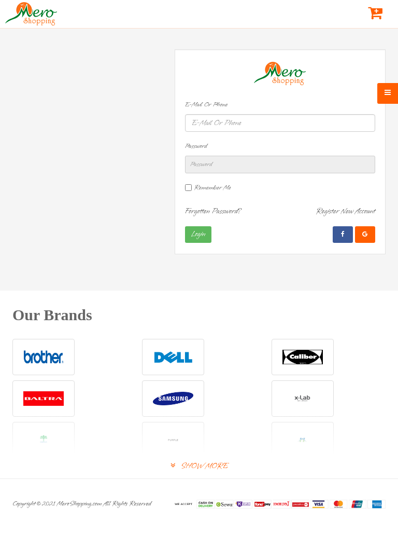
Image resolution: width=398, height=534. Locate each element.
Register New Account (345, 211)
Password (196, 146)
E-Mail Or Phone (206, 105)
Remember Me (212, 188)
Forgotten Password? (213, 211)
